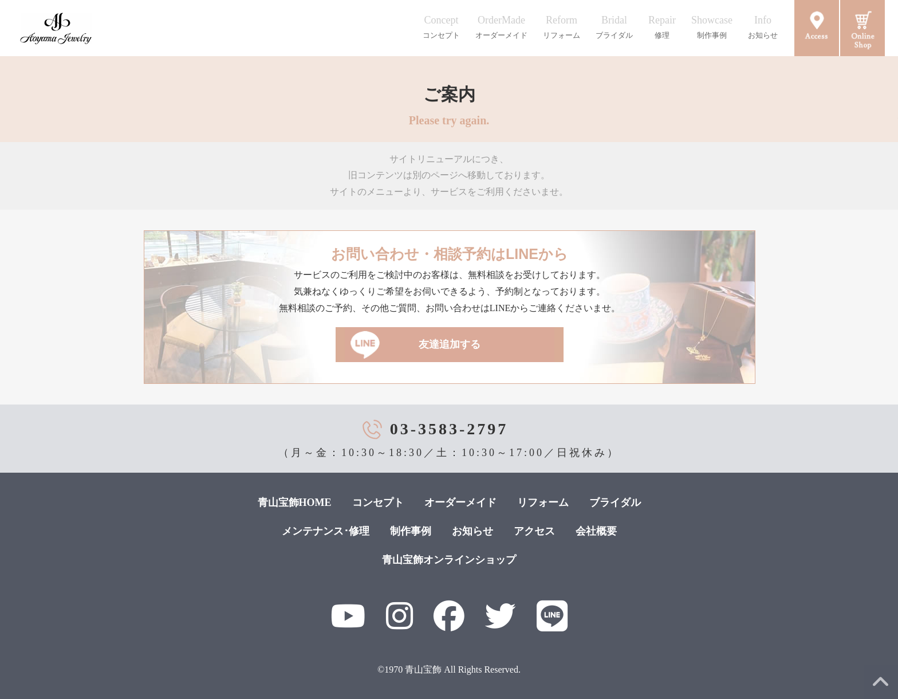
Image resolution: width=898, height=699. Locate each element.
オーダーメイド (460, 502)
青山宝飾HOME (295, 502)
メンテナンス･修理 (325, 531)
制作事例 (410, 531)
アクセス (534, 531)
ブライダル (615, 502)
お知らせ (472, 531)
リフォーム (543, 502)
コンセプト (378, 502)
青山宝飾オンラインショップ (449, 560)
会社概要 (596, 531)
